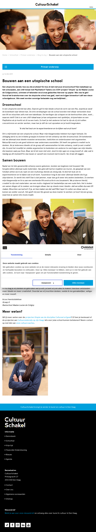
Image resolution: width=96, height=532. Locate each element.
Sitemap (9, 499)
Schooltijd (14, 55)
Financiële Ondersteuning (16, 450)
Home (4, 55)
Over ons (9, 490)
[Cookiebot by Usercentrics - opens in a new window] (82, 248)
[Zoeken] (4, 4)
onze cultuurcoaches (25, 323)
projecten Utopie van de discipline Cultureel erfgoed (48, 317)
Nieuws (9, 455)
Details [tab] (48, 255)
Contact (9, 485)
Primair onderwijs (28, 55)
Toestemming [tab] (17, 255)
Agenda (9, 459)
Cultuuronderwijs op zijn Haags (31, 320)
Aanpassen (47, 283)
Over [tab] (79, 255)
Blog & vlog (42, 55)
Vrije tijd (9, 445)
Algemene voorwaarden (15, 494)
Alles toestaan (78, 283)
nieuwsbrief (19, 513)
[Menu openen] (91, 4)
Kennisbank (11, 436)
